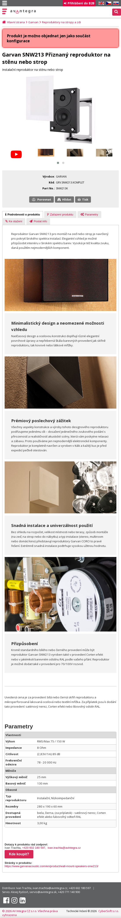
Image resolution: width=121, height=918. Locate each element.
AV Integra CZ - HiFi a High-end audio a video (23, 12)
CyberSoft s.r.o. (108, 911)
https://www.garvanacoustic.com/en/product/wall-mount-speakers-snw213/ (51, 866)
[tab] (22, 214)
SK (115, 3)
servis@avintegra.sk (43, 892)
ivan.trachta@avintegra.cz (64, 847)
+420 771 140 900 (69, 892)
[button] (58, 163)
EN (100, 3)
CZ (108, 3)
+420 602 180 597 (33, 847)
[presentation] (22, 214)
